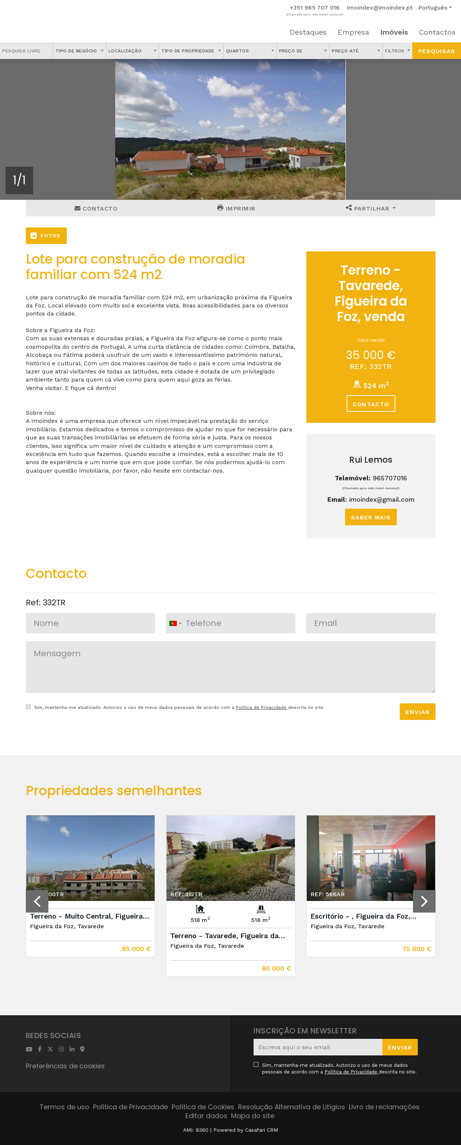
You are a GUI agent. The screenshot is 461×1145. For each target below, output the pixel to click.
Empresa (353, 32)
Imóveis (394, 32)
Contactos (437, 32)
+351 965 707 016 (315, 7)
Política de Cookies (203, 1106)
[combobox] (79, 50)
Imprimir (236, 208)
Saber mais (371, 517)
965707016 (390, 478)
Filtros (395, 50)
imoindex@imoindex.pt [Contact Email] (380, 7)
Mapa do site (252, 1115)
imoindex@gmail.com (381, 499)
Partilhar (368, 208)
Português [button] (432, 7)
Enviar (418, 712)
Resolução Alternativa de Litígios (291, 1106)
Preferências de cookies (65, 1066)
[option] (230, 129)
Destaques (308, 32)
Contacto (96, 208)
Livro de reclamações (384, 1106)
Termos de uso (64, 1106)
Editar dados (206, 1115)
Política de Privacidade (262, 707)
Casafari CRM (261, 1130)
